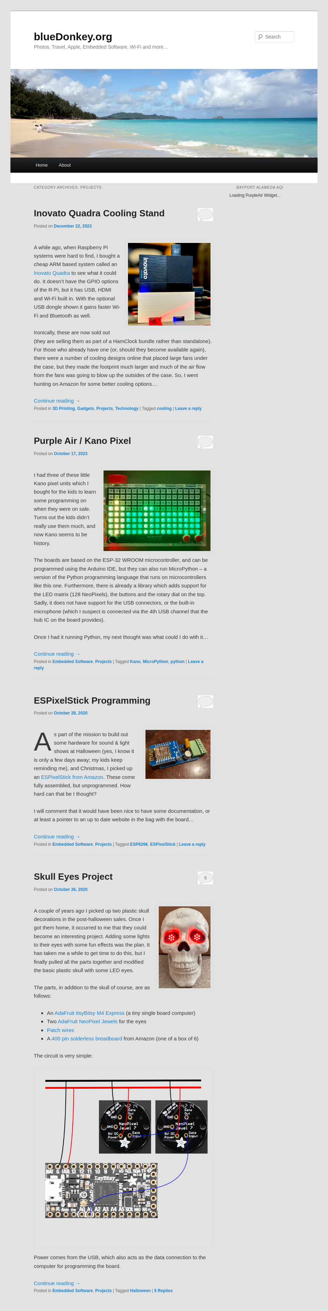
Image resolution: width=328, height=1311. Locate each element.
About (65, 165)
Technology (126, 408)
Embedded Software (72, 661)
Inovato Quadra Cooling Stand (99, 213)
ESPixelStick (163, 844)
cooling (164, 408)
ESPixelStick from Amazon (72, 777)
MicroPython (155, 661)
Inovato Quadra (52, 273)
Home (42, 165)
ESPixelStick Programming (92, 700)
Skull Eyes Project (73, 876)
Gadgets (85, 408)
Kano (135, 661)
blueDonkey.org (73, 36)
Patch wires (60, 1030)
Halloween (140, 1290)
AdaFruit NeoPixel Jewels (87, 1021)
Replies (163, 1290)
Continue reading (57, 401)
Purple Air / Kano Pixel (82, 440)
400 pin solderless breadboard (87, 1038)
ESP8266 (139, 844)
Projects (104, 408)
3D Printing (63, 408)
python (178, 661)
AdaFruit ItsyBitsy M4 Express (89, 1013)
